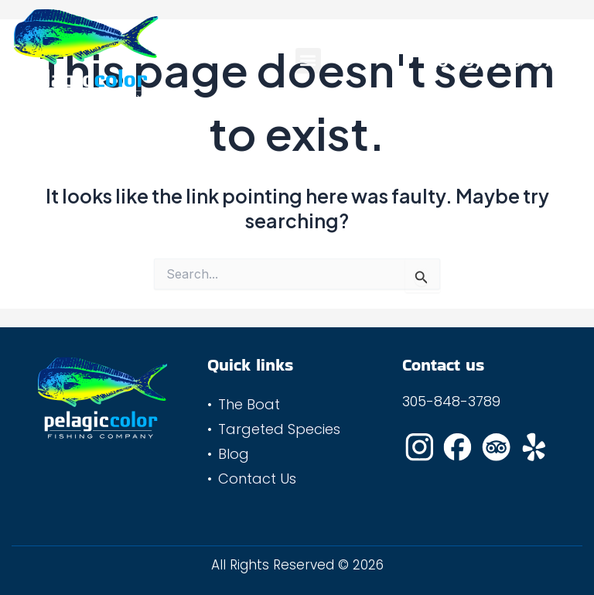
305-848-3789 (451, 401)
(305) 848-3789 (504, 60)
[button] (308, 61)
